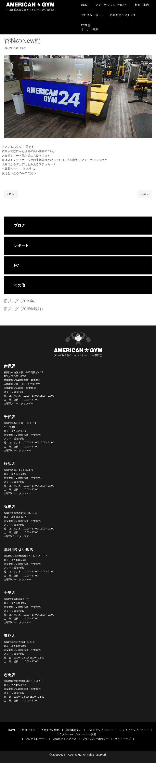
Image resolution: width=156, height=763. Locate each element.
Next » (144, 194)
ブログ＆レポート (36, 738)
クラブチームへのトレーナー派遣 (76, 734)
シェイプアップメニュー (134, 729)
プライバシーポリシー (95, 738)
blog (22, 47)
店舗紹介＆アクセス (64, 738)
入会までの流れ (50, 729)
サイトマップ (123, 738)
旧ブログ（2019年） (21, 301)
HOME (12, 729)
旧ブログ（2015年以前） (24, 309)
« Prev (11, 194)
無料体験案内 (73, 729)
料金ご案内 (28, 729)
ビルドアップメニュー (100, 729)
